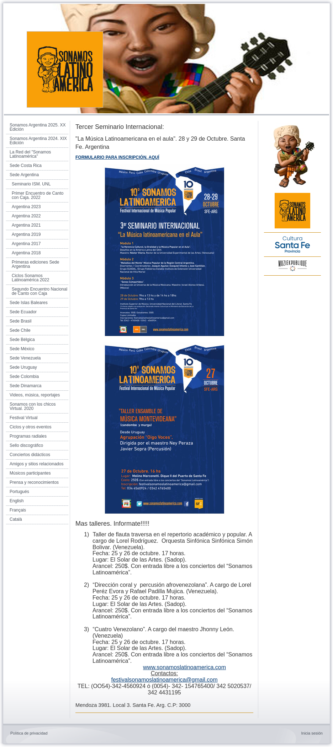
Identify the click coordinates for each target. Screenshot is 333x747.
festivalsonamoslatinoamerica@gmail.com (164, 680)
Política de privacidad (29, 733)
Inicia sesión (312, 733)
